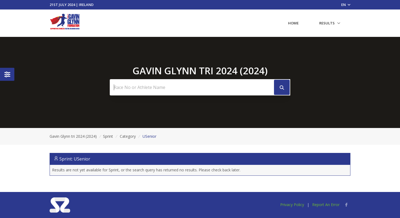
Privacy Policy (292, 204)
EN (345, 4)
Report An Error (326, 204)
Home (293, 23)
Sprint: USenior (74, 159)
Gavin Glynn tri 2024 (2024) (73, 136)
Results (327, 23)
